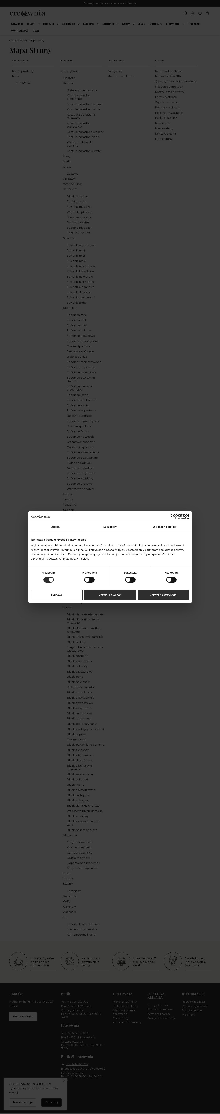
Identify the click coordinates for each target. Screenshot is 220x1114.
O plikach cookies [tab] (164, 526)
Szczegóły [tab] (110, 526)
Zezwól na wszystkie (163, 594)
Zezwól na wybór (110, 594)
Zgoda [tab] (55, 526)
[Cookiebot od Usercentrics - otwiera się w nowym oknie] (173, 516)
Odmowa (56, 594)
